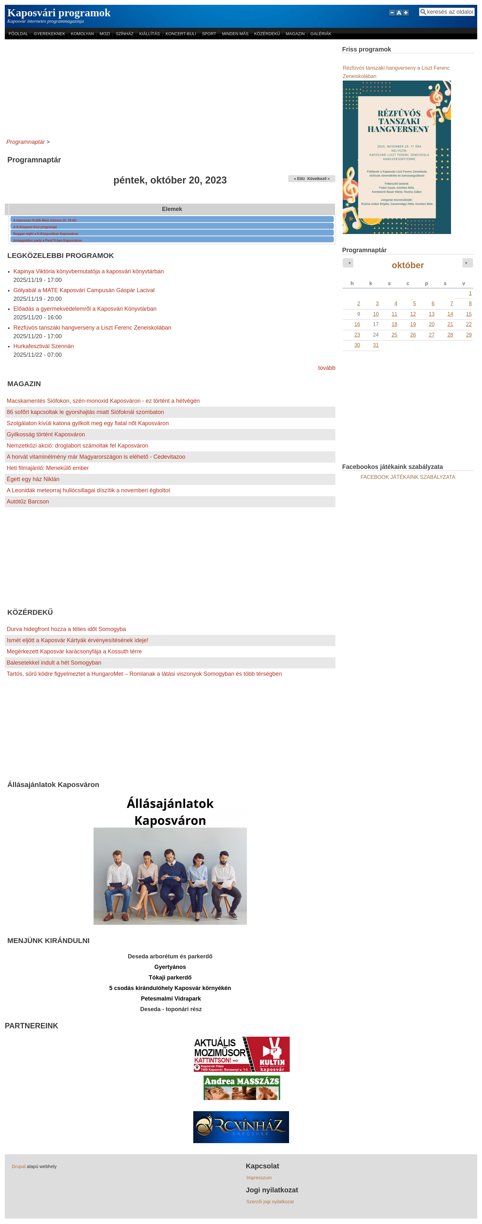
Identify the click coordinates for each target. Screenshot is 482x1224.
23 (357, 335)
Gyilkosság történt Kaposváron (46, 434)
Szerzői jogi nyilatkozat (270, 1201)
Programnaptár (25, 142)
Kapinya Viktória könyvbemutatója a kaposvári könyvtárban (88, 271)
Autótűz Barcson (28, 501)
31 (376, 345)
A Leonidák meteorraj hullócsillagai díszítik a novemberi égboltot (88, 490)
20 (431, 324)
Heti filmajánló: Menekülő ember (48, 468)
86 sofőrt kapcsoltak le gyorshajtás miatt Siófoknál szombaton (85, 412)
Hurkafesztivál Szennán (43, 346)
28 (450, 335)
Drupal (19, 1166)
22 (469, 324)
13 (431, 314)
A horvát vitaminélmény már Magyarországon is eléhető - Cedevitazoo (96, 457)
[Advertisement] (170, 87)
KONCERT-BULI (180, 33)
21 (450, 324)
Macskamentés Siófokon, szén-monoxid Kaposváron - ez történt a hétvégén (103, 401)
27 (431, 335)
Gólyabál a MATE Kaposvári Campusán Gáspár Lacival (84, 290)
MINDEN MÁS (235, 33)
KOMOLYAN (82, 33)
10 (376, 314)
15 (469, 314)
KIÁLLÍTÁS (149, 33)
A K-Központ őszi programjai (35, 227)
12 (413, 314)
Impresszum (259, 1177)
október (408, 265)
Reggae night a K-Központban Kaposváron (45, 234)
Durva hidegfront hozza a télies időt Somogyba (66, 629)
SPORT (209, 33)
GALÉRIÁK (320, 33)
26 (413, 335)
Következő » (318, 178)
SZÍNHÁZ (125, 33)
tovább (326, 368)
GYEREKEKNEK (49, 33)
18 (394, 324)
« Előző (300, 178)
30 (357, 345)
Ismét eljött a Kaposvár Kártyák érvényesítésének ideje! (77, 640)
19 (413, 324)
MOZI (105, 33)
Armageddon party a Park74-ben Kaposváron (47, 240)
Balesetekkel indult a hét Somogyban (54, 662)
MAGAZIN (295, 33)
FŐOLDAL (18, 33)
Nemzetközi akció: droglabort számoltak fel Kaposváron (77, 445)
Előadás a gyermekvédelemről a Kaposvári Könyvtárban (85, 309)
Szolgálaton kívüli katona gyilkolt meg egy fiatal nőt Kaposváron (88, 423)
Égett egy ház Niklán (33, 479)
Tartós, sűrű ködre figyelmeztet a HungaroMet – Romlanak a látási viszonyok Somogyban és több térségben (144, 674)
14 (450, 314)
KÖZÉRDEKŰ (267, 33)
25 (394, 335)
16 (357, 324)
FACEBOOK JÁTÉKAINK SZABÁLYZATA (408, 477)
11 (394, 314)
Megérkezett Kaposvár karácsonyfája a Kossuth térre (74, 651)
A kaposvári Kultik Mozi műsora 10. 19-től (44, 220)
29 (469, 335)
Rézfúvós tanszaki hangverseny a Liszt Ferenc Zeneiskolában (92, 327)
